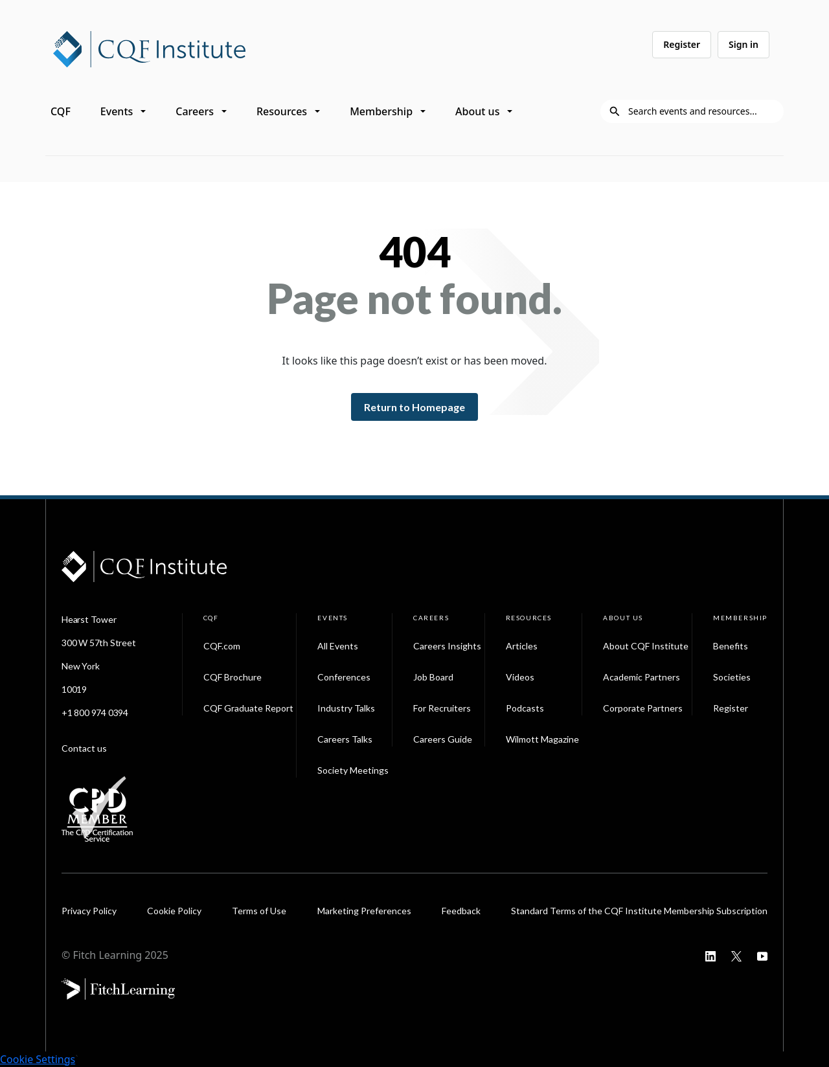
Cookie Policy (174, 910)
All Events (337, 645)
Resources (281, 111)
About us (477, 111)
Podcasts (525, 707)
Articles (522, 645)
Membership (381, 111)
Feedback (461, 910)
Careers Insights (447, 645)
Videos (520, 676)
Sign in (743, 44)
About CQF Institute (645, 645)
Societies (732, 676)
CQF (61, 111)
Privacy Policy (89, 910)
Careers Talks (344, 739)
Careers (195, 111)
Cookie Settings (37, 1059)
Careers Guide (442, 739)
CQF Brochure (232, 676)
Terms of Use (259, 910)
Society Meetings (353, 770)
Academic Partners (641, 676)
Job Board (433, 676)
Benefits (730, 645)
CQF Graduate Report (248, 707)
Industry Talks (346, 707)
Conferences (343, 676)
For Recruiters (442, 707)
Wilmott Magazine (542, 739)
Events (116, 111)
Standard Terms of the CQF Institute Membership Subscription (639, 910)
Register (681, 44)
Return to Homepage (414, 407)
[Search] (702, 111)
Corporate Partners (643, 707)
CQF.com (221, 645)
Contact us (84, 748)
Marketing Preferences (364, 910)
